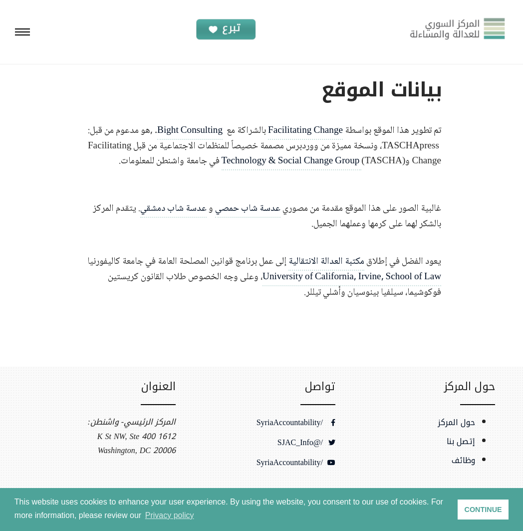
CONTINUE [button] (483, 510)
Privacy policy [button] (169, 515)
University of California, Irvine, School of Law (351, 277)
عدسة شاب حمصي (247, 208)
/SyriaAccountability (296, 422)
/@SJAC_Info (306, 442)
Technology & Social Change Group (292, 161)
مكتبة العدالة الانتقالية (326, 261)
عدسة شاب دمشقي (173, 208)
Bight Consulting (190, 130)
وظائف (463, 460)
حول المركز (456, 422)
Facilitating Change (305, 130)
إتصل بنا (461, 441)
